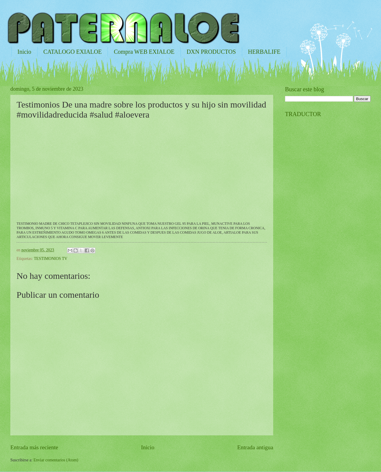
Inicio (24, 51)
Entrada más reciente (34, 447)
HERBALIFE (264, 51)
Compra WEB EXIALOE (144, 51)
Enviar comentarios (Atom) (55, 460)
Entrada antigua (255, 447)
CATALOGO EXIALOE (72, 51)
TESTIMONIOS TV (50, 258)
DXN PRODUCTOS (211, 51)
